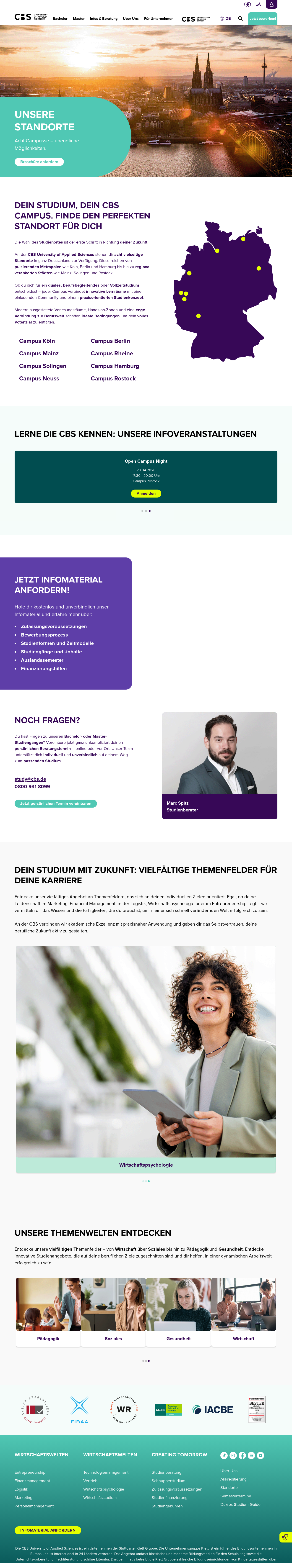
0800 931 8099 (32, 787)
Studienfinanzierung (170, 1497)
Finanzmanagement (32, 1480)
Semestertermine (235, 1496)
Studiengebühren (167, 1506)
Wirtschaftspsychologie (103, 1489)
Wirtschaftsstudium (100, 1497)
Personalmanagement (34, 1506)
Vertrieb (90, 1480)
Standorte (229, 1487)
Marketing (23, 1497)
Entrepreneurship (30, 1472)
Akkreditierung (233, 1479)
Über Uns (228, 1470)
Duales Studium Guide (240, 1504)
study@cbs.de (30, 779)
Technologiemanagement (105, 1472)
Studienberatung (166, 1472)
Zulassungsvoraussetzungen (177, 1489)
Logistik (21, 1489)
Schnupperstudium (168, 1480)
